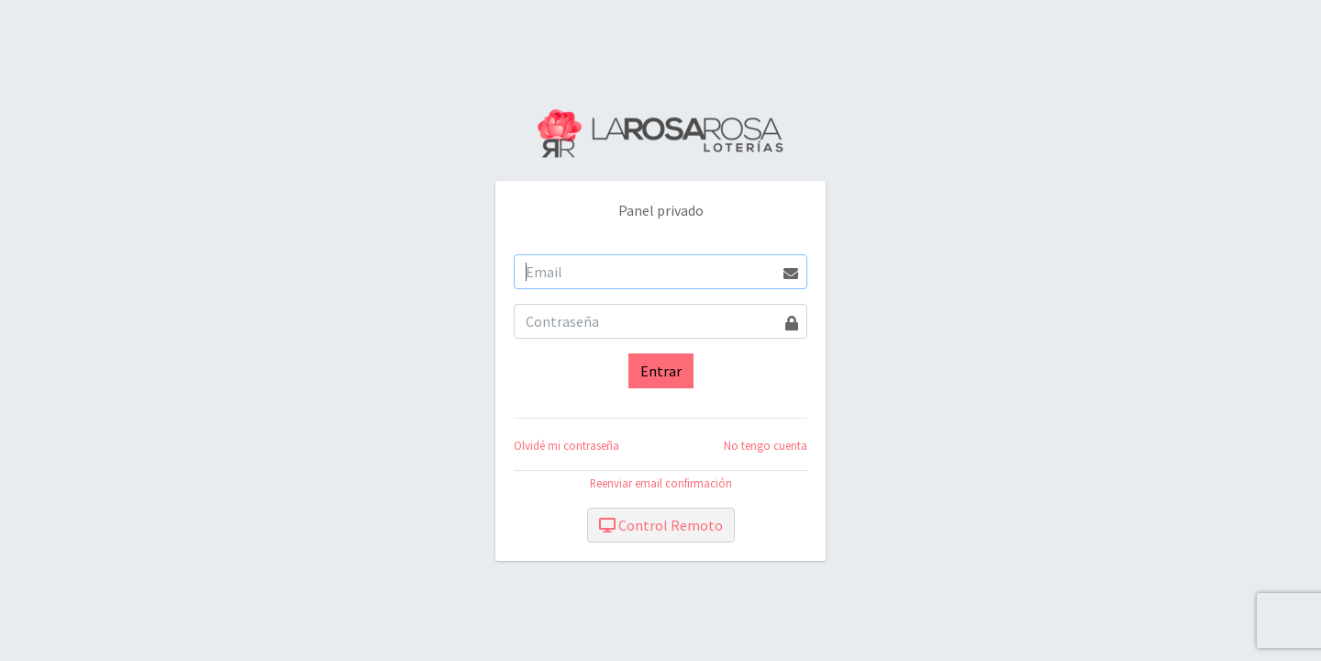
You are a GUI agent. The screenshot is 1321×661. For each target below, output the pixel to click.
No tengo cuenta (765, 445)
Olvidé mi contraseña (566, 445)
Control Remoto (661, 525)
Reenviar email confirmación (661, 483)
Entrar (661, 371)
